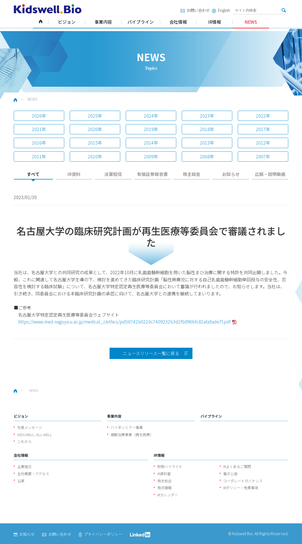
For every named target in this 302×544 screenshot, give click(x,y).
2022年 (263, 115)
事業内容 (103, 21)
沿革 (20, 480)
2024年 (151, 115)
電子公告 (230, 473)
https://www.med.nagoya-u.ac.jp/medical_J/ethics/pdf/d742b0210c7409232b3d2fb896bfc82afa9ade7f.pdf (124, 321)
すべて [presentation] (33, 174)
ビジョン (67, 21)
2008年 (207, 156)
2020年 (95, 129)
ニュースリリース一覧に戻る (151, 353)
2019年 (151, 129)
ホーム (40, 21)
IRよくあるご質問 (237, 466)
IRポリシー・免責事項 (240, 487)
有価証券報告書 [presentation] (152, 174)
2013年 (207, 142)
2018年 (207, 129)
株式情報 (164, 487)
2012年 (263, 142)
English (221, 10)
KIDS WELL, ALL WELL (34, 434)
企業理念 (24, 466)
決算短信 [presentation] (113, 174)
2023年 (207, 115)
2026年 (39, 115)
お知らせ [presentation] (231, 174)
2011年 (39, 156)
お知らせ (24, 534)
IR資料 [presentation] (74, 174)
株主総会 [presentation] (191, 174)
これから (24, 441)
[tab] (33, 175)
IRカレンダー (167, 494)
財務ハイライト (169, 466)
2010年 (95, 156)
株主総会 (164, 480)
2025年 (95, 115)
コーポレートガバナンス (242, 480)
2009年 (151, 156)
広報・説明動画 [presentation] (270, 174)
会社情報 (178, 21)
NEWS (251, 21)
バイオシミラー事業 (127, 427)
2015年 (95, 142)
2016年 (39, 142)
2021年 (39, 129)
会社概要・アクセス (33, 473)
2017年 (263, 129)
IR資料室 (164, 473)
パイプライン (140, 21)
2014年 (151, 142)
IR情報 (214, 21)
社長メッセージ (29, 427)
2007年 (263, 156)
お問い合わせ (195, 10)
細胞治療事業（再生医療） (132, 434)
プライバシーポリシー (100, 534)
